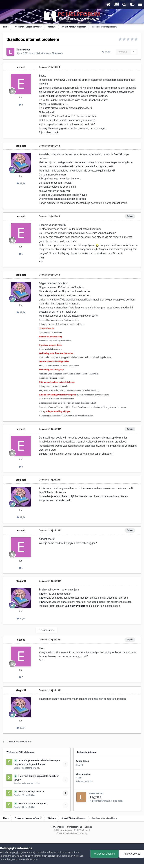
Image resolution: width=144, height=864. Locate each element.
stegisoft (21, 145)
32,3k (21, 183)
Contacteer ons (74, 827)
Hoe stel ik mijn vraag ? (31, 791)
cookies (16, 852)
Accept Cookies (104, 853)
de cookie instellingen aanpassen (42, 855)
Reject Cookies (131, 853)
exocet (26, 49)
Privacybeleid (58, 827)
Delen (106, 51)
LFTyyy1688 (95, 797)
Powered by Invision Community (72, 833)
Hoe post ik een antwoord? (33, 803)
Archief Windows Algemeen (47, 53)
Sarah (17, 767)
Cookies (88, 827)
